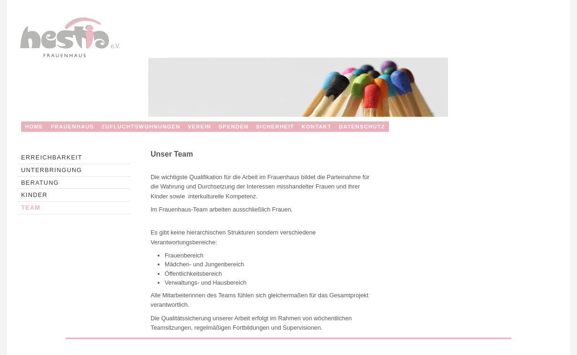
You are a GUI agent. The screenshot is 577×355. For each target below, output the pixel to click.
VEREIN (199, 126)
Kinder (34, 194)
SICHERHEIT (275, 126)
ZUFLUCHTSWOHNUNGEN (140, 126)
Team (30, 207)
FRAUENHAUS (72, 126)
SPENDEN (234, 126)
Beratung (40, 182)
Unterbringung (51, 170)
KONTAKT (317, 126)
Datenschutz (362, 126)
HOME (34, 126)
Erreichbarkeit (51, 157)
